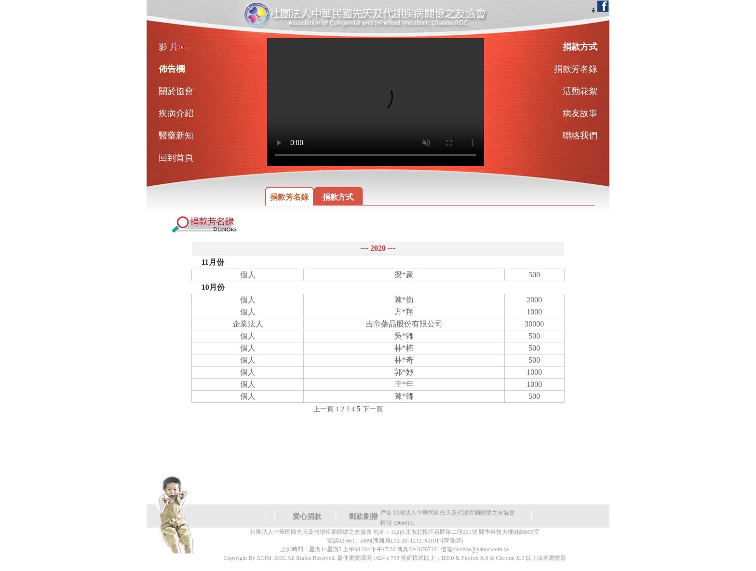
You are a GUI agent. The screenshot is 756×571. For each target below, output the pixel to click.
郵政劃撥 (363, 516)
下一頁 (373, 409)
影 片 (174, 47)
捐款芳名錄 (289, 197)
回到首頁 (176, 158)
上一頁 (323, 409)
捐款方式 (338, 197)
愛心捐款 (307, 516)
